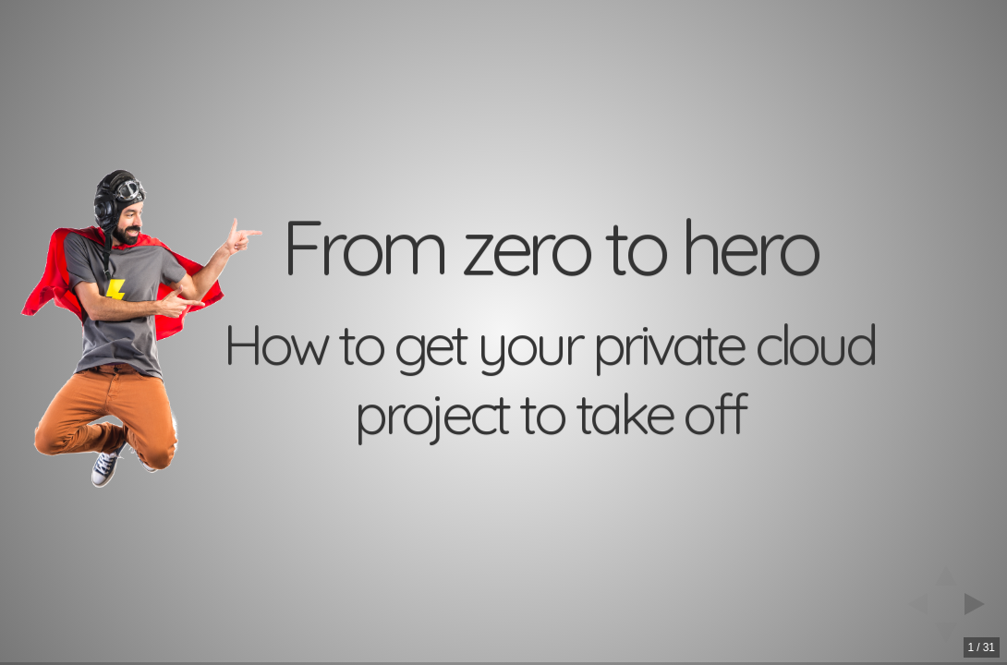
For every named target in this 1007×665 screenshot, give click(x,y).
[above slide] (946, 570)
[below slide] (946, 638)
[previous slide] (912, 604)
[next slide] (980, 604)
